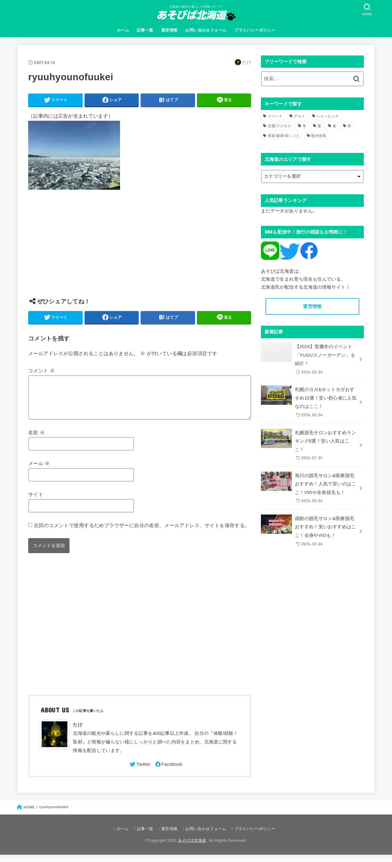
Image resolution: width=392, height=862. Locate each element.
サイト (35, 501)
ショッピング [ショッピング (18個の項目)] (327, 116)
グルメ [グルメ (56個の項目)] (299, 116)
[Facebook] (168, 772)
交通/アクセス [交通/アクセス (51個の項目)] (279, 126)
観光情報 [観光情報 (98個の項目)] (318, 136)
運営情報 (169, 30)
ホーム (123, 30)
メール (39, 470)
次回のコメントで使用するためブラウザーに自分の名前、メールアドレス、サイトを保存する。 (142, 532)
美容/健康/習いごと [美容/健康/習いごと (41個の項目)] (284, 136)
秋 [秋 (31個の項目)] (349, 126)
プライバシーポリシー (254, 30)
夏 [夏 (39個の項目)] (319, 126)
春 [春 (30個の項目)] (334, 126)
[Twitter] (139, 772)
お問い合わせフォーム (205, 30)
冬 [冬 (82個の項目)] (304, 126)
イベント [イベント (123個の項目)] (275, 116)
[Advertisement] (139, 248)
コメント (41, 370)
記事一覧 (145, 30)
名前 (36, 439)
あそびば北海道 (192, 847)
